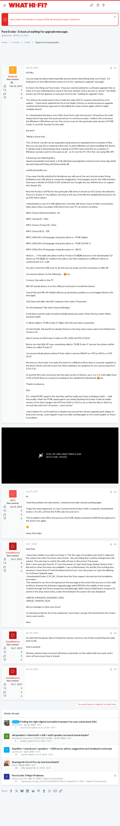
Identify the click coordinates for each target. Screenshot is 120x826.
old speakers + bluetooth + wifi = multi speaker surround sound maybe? (50, 735)
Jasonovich (17, 725)
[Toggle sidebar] (109, 5)
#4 (115, 633)
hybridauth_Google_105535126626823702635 (43, 781)
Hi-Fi (39, 725)
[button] (5, 5)
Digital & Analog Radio (53, 778)
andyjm (23, 741)
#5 (115, 669)
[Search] (115, 5)
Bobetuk (8, 35)
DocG (14, 765)
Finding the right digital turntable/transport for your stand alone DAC (58, 721)
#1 (115, 68)
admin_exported (19, 778)
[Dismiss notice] (114, 17)
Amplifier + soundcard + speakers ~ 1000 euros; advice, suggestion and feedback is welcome (62, 748)
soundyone (17, 751)
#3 (115, 544)
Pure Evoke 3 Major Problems (28, 775)
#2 (115, 492)
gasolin (24, 755)
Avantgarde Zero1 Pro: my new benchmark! (35, 762)
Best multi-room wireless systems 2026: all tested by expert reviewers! (45, 19)
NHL (23, 768)
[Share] (111, 67)
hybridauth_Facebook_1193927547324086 (32, 738)
